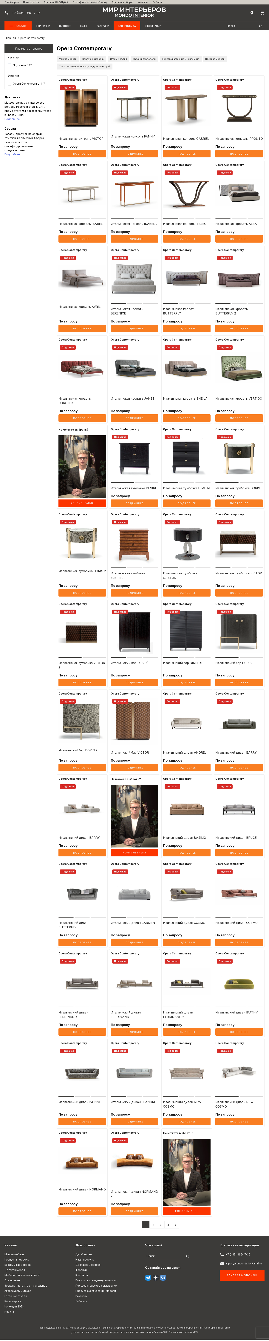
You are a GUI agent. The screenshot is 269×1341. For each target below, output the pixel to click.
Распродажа (127, 25)
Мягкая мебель (71, 59)
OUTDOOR (65, 25)
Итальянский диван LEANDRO (133, 1103)
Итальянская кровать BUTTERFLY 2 (231, 312)
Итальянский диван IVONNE (79, 1103)
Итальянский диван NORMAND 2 (134, 1195)
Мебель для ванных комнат (22, 1276)
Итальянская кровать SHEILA (185, 400)
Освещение (12, 1281)
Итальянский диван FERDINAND (73, 1016)
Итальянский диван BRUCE (236, 839)
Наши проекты (31, 2)
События (157, 2)
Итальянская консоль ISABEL (80, 225)
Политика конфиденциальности (96, 1281)
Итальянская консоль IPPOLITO (239, 140)
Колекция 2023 (14, 1307)
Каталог (18, 26)
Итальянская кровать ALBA (236, 225)
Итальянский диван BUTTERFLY (73, 926)
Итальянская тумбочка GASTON (180, 577)
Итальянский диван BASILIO (184, 839)
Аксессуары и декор (17, 1292)
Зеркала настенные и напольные (215, 59)
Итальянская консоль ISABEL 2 (134, 225)
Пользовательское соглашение (96, 1286)
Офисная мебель (72, 67)
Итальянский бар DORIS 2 (77, 751)
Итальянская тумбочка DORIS (237, 489)
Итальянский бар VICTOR (130, 754)
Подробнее (12, 119)
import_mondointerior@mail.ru (244, 1264)
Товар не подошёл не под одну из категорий (123, 67)
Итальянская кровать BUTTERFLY (179, 312)
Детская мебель (15, 1271)
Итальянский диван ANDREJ (185, 754)
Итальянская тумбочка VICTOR (238, 574)
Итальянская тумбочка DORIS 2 (82, 572)
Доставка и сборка (122, 2)
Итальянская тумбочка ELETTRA (128, 577)
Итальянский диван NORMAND (82, 1191)
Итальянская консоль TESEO (184, 225)
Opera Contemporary (26, 83)
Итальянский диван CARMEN (133, 924)
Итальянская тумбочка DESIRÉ (134, 489)
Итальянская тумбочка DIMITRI (186, 489)
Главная (10, 37)
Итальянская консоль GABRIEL (186, 140)
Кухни (84, 25)
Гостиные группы (15, 1297)
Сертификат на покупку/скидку (90, 2)
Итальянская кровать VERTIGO (238, 400)
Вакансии (81, 1297)
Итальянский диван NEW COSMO (182, 1105)
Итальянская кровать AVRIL (79, 308)
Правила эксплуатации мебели (95, 1292)
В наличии (43, 25)
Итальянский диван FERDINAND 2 (178, 1016)
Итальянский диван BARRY (236, 754)
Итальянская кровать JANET (132, 400)
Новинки (9, 1313)
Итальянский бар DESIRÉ (130, 664)
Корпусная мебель (104, 59)
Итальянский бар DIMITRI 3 (183, 664)
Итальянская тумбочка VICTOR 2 (81, 666)
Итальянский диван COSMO (184, 924)
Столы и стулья (136, 59)
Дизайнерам (11, 2)
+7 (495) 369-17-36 (238, 1255)
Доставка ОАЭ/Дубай (56, 2)
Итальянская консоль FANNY (133, 138)
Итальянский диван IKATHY (236, 1014)
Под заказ (19, 65)
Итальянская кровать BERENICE (127, 312)
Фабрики (103, 25)
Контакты (143, 2)
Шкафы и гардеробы (170, 59)
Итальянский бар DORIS (233, 664)
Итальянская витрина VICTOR (80, 140)
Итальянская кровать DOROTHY (74, 402)
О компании (153, 25)
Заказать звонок (242, 1276)
